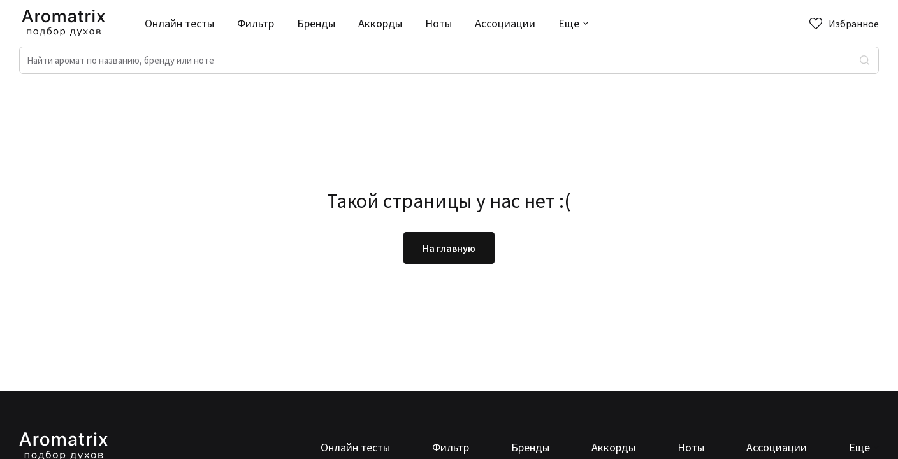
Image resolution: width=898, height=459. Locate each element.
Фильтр (255, 23)
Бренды (316, 23)
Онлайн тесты (179, 23)
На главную (449, 248)
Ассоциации (505, 23)
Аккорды (380, 23)
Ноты (438, 23)
